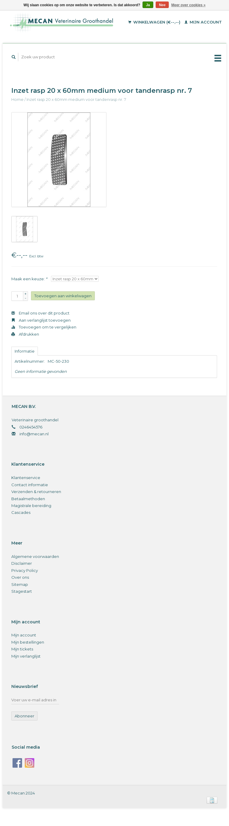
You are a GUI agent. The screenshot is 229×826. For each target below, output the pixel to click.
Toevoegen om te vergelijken (43, 327)
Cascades (20, 512)
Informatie (25, 351)
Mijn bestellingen (27, 642)
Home (17, 99)
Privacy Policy (24, 570)
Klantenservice (25, 477)
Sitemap (19, 584)
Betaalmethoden (28, 498)
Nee (162, 5)
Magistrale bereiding (31, 505)
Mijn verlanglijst (26, 656)
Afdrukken (25, 334)
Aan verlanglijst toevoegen (41, 320)
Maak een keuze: (29, 278)
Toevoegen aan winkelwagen (63, 295)
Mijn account (203, 22)
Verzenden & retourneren (36, 491)
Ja (148, 5)
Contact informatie (29, 484)
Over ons (20, 577)
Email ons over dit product (40, 313)
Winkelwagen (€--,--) (155, 22)
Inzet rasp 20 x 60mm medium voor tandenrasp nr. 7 (76, 99)
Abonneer (24, 716)
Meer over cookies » (188, 5)
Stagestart (21, 591)
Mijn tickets (22, 649)
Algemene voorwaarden (35, 556)
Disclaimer (21, 563)
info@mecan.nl (34, 433)
